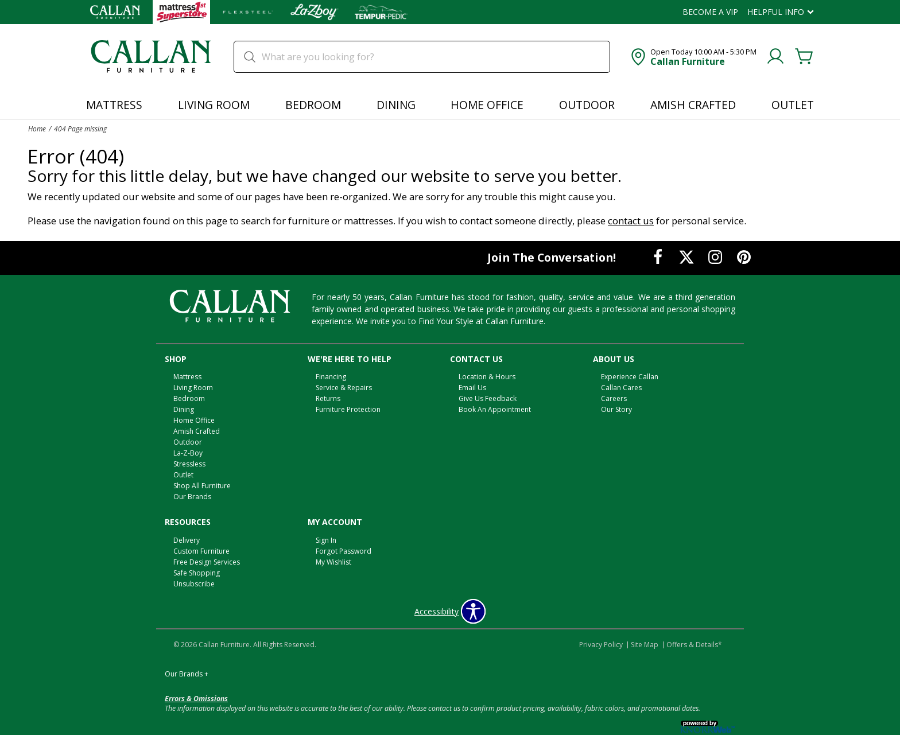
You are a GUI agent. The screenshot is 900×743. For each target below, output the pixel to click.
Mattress (114, 104)
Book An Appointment (495, 409)
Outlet (792, 104)
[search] (422, 57)
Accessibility (436, 612)
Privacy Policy (601, 644)
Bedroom (313, 104)
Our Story (616, 409)
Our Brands (192, 496)
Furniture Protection (348, 409)
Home (37, 128)
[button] (693, 57)
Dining (396, 104)
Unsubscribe (194, 584)
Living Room (214, 104)
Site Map (644, 644)
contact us (631, 220)
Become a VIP (710, 12)
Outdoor (587, 104)
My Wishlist (333, 562)
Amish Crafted (693, 104)
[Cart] (804, 56)
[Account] (775, 56)
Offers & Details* (694, 644)
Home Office (487, 104)
